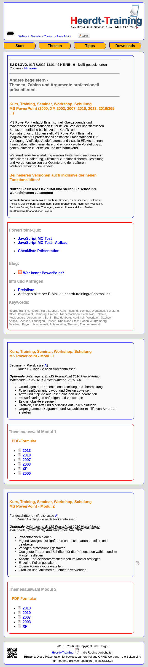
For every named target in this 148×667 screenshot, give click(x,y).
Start (20, 46)
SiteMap (22, 36)
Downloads (125, 46)
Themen (48, 36)
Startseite (35, 36)
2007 (24, 460)
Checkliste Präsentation (38, 251)
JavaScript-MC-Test (35, 238)
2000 (24, 473)
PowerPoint (63, 36)
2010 (24, 455)
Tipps (90, 46)
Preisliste (26, 290)
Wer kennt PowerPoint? (41, 273)
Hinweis (30, 68)
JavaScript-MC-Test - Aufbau (42, 243)
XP (22, 469)
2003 (24, 464)
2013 (24, 451)
